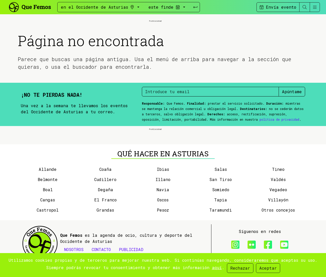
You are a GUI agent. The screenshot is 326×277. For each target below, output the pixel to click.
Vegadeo (278, 189)
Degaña (105, 189)
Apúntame (292, 91)
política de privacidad (279, 119)
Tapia (220, 199)
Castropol (48, 210)
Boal (48, 189)
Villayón (278, 199)
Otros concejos (278, 210)
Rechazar (240, 268)
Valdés (278, 179)
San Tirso (220, 179)
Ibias (163, 169)
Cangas (47, 199)
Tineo (278, 169)
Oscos (163, 199)
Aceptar (268, 268)
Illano (163, 179)
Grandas (105, 210)
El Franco (105, 199)
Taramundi (220, 210)
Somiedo (220, 189)
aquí (217, 267)
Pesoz (163, 210)
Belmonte (48, 179)
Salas (220, 169)
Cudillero (105, 179)
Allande (48, 169)
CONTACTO (101, 249)
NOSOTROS (74, 249)
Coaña (105, 169)
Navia (163, 189)
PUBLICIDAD (131, 249)
